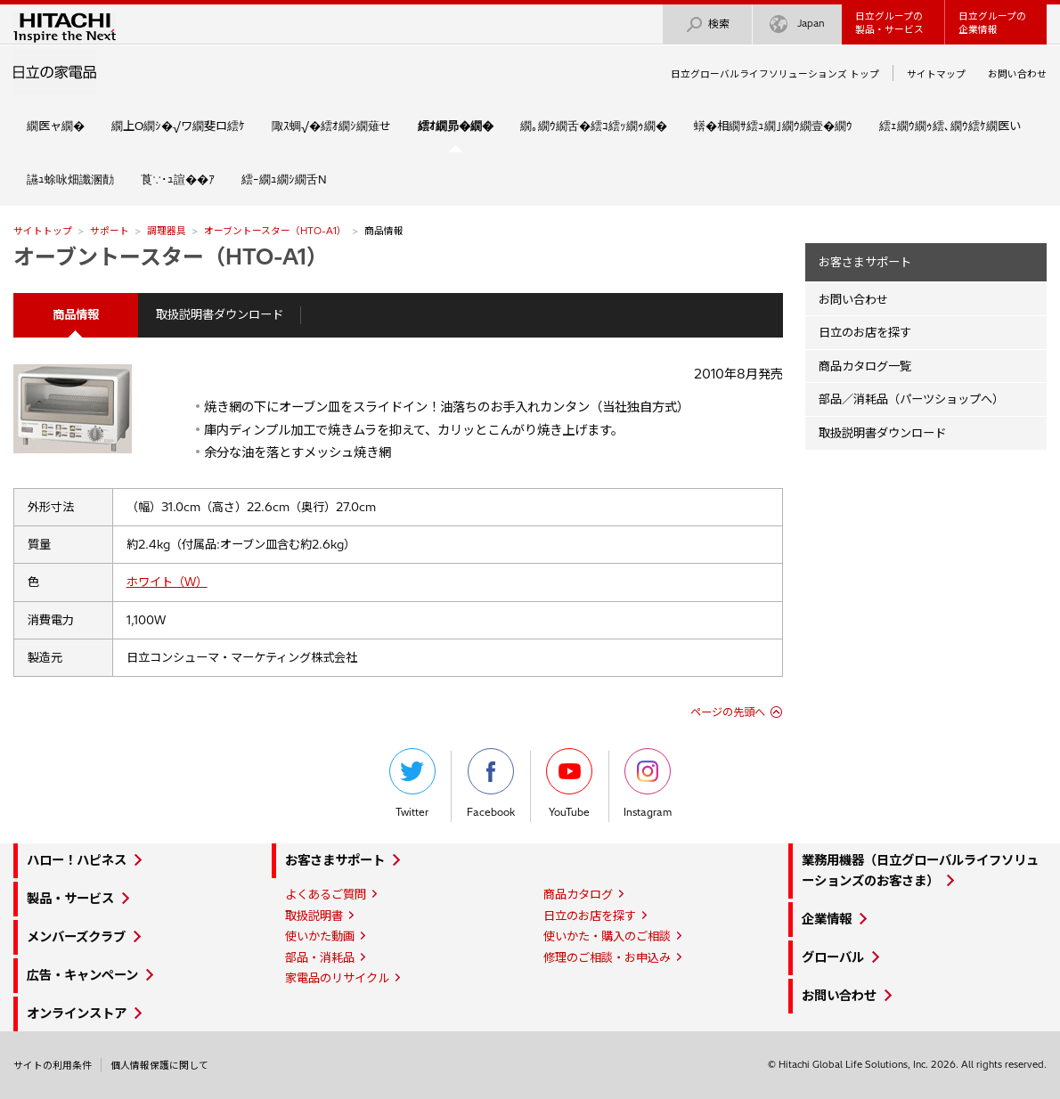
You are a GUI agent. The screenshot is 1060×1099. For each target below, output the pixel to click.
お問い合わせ (1017, 74)
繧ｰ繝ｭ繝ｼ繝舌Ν (284, 179)
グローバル (833, 957)
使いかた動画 (320, 936)
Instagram (648, 783)
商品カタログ (578, 894)
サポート (109, 230)
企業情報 (827, 919)
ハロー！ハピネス (76, 860)
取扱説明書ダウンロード (219, 314)
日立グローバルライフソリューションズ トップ (775, 74)
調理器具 (166, 230)
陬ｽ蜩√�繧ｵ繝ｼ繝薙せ (331, 125)
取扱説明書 (314, 915)
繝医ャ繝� (56, 125)
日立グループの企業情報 (992, 23)
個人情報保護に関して (159, 1065)
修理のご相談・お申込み (607, 957)
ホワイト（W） (167, 581)
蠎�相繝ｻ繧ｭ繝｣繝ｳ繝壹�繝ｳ (773, 125)
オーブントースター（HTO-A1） (275, 230)
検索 (707, 24)
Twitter (412, 783)
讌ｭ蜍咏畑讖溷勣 (70, 179)
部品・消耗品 (320, 957)
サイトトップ (42, 230)
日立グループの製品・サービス (889, 23)
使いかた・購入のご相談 (607, 936)
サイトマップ (936, 74)
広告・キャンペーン (82, 975)
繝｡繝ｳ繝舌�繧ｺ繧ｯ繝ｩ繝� (593, 125)
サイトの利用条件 (52, 1065)
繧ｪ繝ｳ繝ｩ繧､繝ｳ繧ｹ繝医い (950, 125)
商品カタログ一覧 (865, 366)
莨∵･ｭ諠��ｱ (178, 179)
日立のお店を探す (865, 332)
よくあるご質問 (325, 894)
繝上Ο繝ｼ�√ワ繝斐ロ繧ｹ (178, 125)
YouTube (569, 783)
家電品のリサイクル (337, 978)
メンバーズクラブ (76, 937)
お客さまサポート (865, 262)
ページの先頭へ (727, 712)
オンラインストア (76, 1013)
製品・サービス (70, 899)
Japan (797, 24)
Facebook (491, 783)
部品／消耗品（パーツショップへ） (911, 399)
